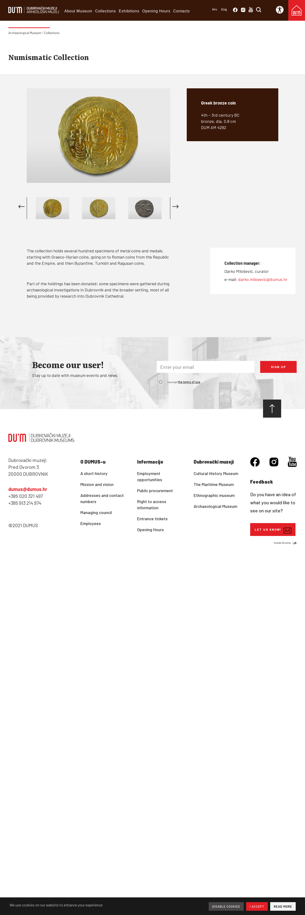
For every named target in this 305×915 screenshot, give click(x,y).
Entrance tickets (152, 518)
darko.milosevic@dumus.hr (263, 279)
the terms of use (189, 382)
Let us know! (273, 531)
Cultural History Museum (216, 473)
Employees (90, 523)
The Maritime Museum (214, 484)
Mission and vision (97, 484)
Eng (224, 9)
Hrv (214, 9)
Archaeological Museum (24, 33)
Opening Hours (156, 11)
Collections (105, 11)
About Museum (78, 11)
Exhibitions (129, 11)
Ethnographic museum (214, 495)
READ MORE (283, 906)
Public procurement (155, 490)
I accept (183, 382)
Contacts (181, 11)
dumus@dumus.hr (27, 489)
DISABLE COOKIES (226, 906)
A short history (94, 473)
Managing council (96, 512)
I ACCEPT (257, 906)
